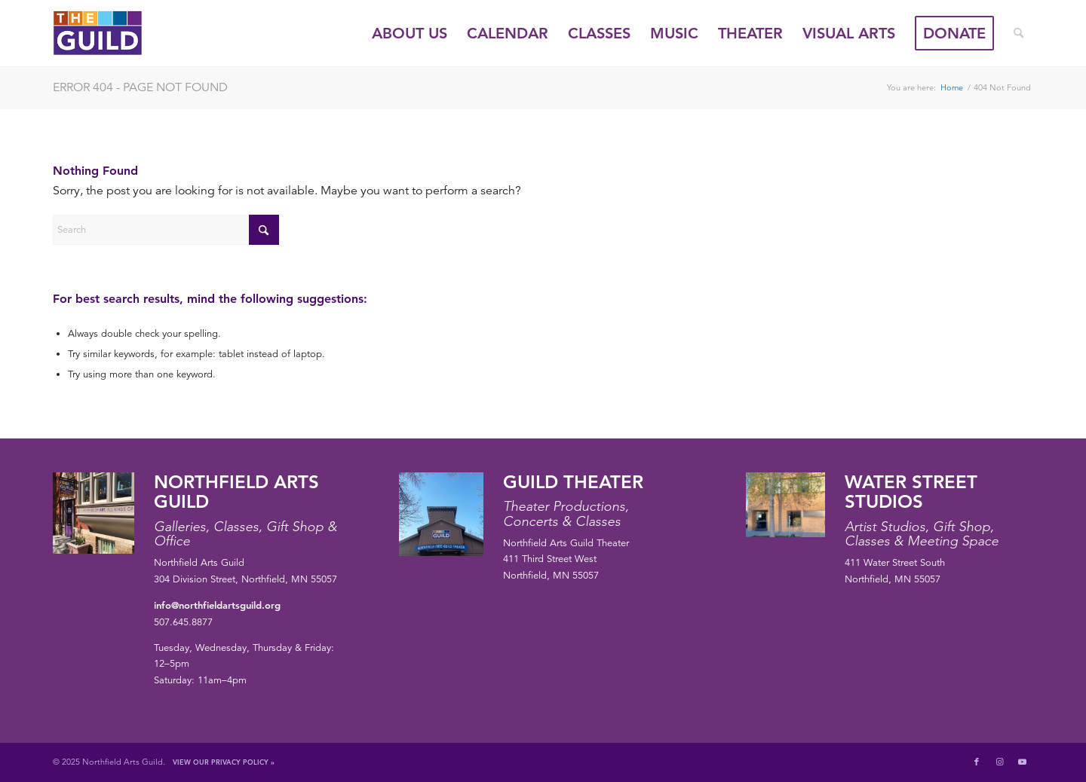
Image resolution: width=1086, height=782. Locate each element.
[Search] (1018, 33)
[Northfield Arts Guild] (125, 33)
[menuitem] (409, 33)
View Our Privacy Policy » (224, 761)
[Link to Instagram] (999, 761)
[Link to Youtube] (1022, 761)
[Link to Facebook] (976, 761)
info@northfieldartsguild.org (217, 605)
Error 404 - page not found (140, 87)
